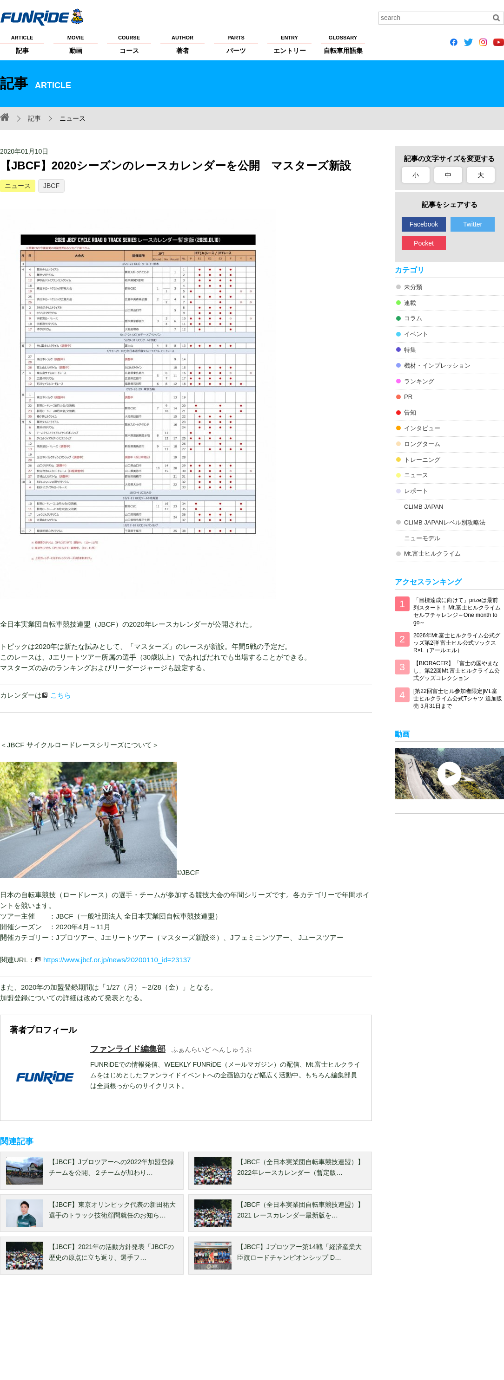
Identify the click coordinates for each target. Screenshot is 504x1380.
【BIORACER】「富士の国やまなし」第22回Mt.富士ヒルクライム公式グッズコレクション (456, 670)
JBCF (51, 185)
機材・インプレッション (437, 365)
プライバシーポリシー (101, 1334)
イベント (416, 333)
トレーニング (422, 459)
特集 (410, 349)
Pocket (424, 243)
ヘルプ (224, 1334)
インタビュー (422, 428)
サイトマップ (263, 1334)
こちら (60, 695)
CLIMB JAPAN (423, 506)
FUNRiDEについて (25, 1334)
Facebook (424, 224)
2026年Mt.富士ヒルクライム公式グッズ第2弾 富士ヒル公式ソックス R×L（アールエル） (456, 643)
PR (408, 396)
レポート (416, 490)
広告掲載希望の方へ (380, 1334)
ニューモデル (422, 538)
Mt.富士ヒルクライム (432, 553)
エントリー (289, 44)
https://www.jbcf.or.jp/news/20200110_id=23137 (117, 960)
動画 (75, 44)
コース (129, 44)
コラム (413, 318)
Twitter (472, 224)
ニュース (18, 185)
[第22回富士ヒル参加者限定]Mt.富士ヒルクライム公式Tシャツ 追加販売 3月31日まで (457, 698)
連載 (410, 302)
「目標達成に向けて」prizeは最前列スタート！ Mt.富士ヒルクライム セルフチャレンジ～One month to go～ (457, 611)
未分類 (413, 287)
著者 (182, 44)
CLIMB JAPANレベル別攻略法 (444, 522)
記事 (22, 44)
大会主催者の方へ (317, 1334)
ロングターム (422, 444)
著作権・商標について (173, 1334)
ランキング (419, 381)
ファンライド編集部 (128, 1049)
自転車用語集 (343, 44)
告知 (410, 412)
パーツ (236, 44)
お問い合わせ (445, 1334)
